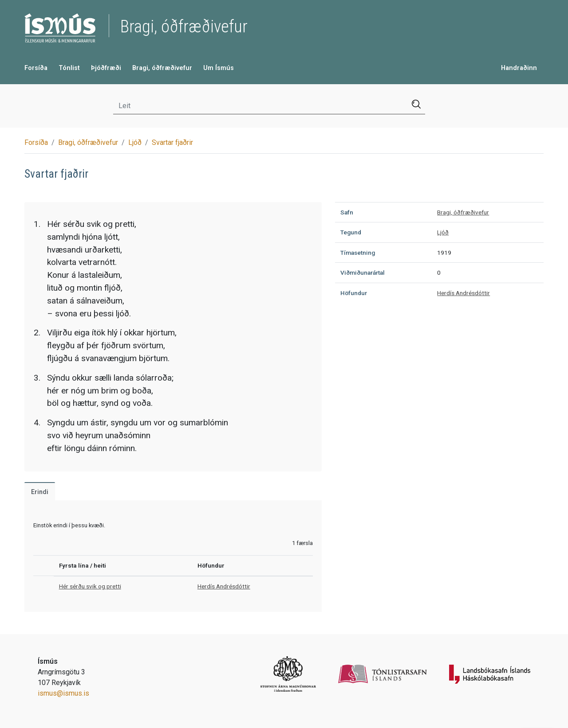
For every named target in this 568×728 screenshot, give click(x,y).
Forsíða (35, 68)
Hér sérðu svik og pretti (90, 586)
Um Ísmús (218, 68)
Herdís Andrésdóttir (223, 586)
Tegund (350, 232)
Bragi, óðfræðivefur (162, 68)
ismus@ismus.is (63, 693)
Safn (346, 212)
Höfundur (353, 292)
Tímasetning (357, 252)
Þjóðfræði (106, 68)
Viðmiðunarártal (362, 272)
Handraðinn (519, 68)
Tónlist (69, 68)
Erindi (39, 492)
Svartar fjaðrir (172, 142)
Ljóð (135, 142)
